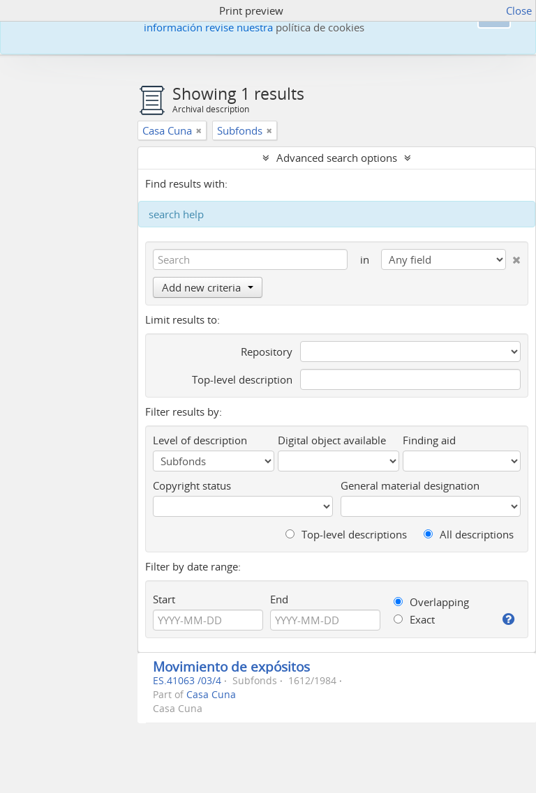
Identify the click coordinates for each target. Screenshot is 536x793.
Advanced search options (336, 158)
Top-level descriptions (346, 534)
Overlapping (431, 602)
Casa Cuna (211, 694)
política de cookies (320, 27)
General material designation (410, 485)
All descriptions (469, 534)
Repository (266, 351)
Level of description (200, 440)
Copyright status (192, 485)
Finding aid (429, 440)
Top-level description (242, 379)
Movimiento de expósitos (231, 666)
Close (519, 10)
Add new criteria (207, 287)
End (279, 599)
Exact (414, 619)
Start (164, 599)
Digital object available (332, 440)
